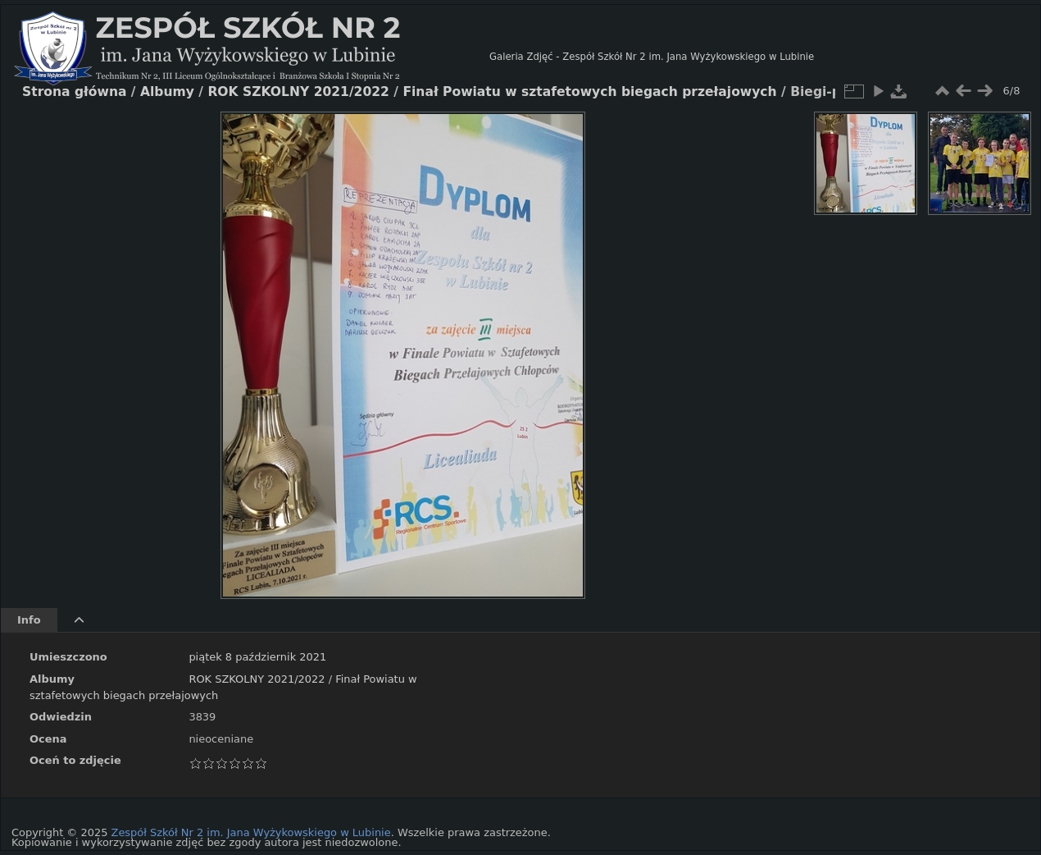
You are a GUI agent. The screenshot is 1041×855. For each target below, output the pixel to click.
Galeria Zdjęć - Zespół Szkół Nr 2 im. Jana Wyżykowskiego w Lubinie (651, 56)
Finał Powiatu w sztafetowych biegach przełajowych (589, 92)
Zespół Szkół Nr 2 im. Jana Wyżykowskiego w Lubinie (251, 832)
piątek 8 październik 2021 (257, 657)
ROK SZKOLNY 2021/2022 (257, 679)
